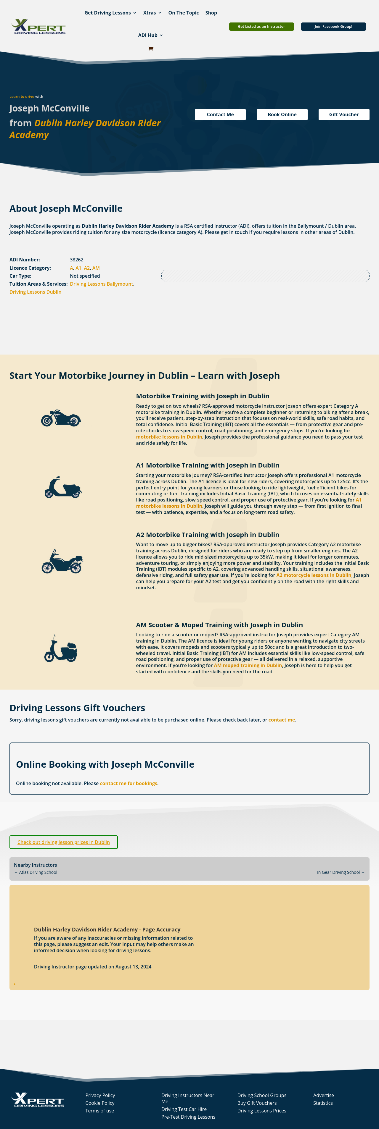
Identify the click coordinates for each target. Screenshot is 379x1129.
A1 (78, 268)
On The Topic (183, 12)
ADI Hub (148, 35)
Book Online (282, 114)
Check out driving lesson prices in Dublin (63, 842)
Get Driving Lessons (107, 12)
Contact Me (220, 114)
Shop (211, 12)
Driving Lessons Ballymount (101, 284)
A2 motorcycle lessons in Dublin (313, 575)
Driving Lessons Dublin (35, 292)
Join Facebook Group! (333, 26)
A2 (87, 268)
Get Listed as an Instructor (261, 26)
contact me (282, 719)
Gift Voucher (344, 114)
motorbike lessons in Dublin (169, 437)
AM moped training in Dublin (248, 665)
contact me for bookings (128, 783)
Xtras (149, 12)
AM (96, 268)
